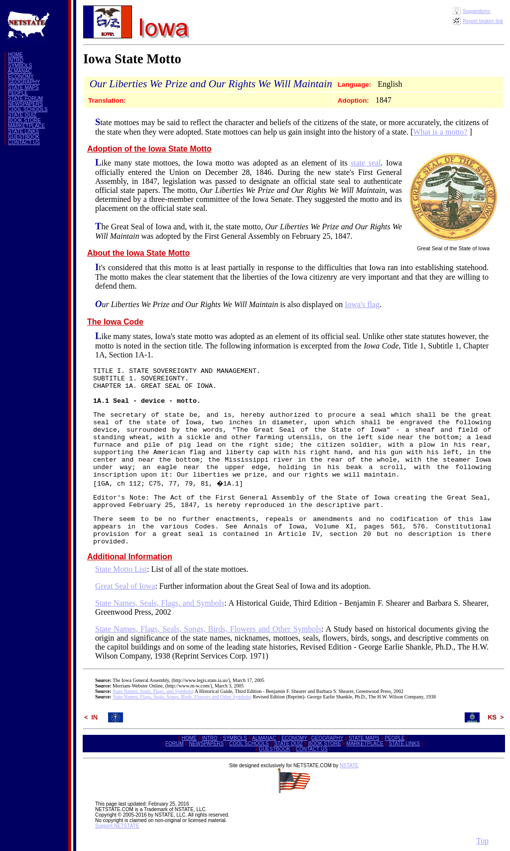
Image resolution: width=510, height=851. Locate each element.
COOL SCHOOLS (28, 109)
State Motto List (121, 569)
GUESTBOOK (23, 137)
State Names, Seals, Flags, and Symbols (159, 603)
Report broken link (483, 21)
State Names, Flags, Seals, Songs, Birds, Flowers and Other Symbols (208, 629)
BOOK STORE (24, 120)
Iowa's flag (362, 304)
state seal (366, 163)
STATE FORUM (25, 98)
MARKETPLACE (26, 126)
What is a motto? (440, 132)
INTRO (15, 60)
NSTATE (349, 765)
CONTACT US (24, 142)
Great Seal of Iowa (125, 586)
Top (482, 841)
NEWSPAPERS (25, 104)
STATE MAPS (23, 87)
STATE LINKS (23, 131)
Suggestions (476, 11)
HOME (15, 54)
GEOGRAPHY (24, 82)
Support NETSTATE (117, 826)
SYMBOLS (20, 65)
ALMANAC (19, 71)
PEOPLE (18, 93)
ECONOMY (21, 76)
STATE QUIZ (22, 115)
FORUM (174, 743)
